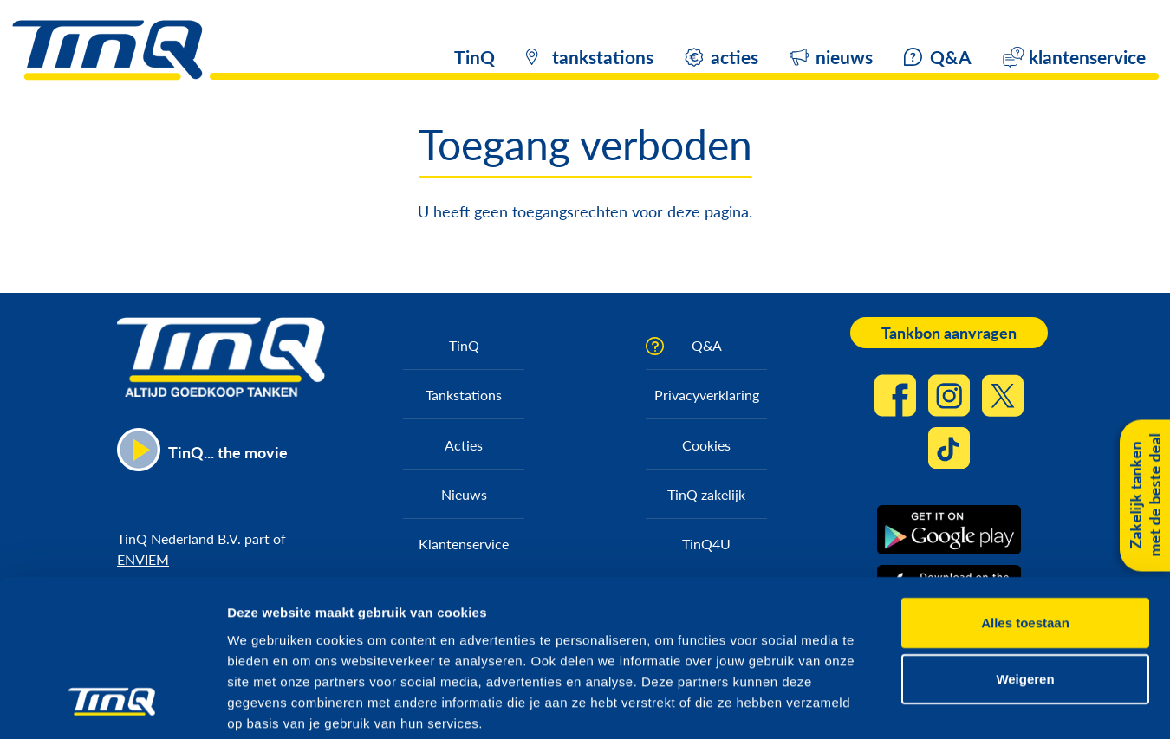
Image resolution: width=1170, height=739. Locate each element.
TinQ (474, 57)
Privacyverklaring (706, 394)
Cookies (706, 445)
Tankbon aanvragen (949, 332)
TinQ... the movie (228, 452)
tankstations (602, 57)
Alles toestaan (1025, 534)
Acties (464, 445)
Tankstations (464, 394)
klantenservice (1087, 57)
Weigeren (1025, 591)
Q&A (951, 57)
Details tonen (936, 704)
